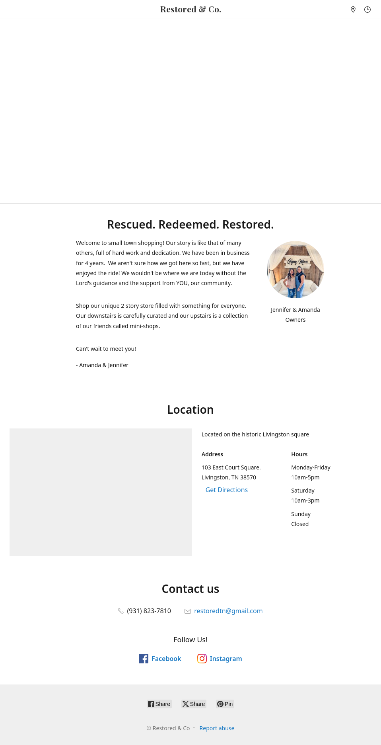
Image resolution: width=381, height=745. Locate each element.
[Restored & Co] (190, 8)
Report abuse (217, 728)
